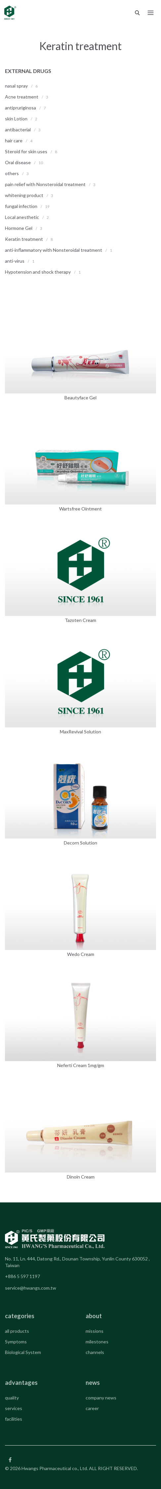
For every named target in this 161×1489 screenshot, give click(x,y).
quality (12, 1397)
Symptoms (16, 1341)
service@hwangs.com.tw (30, 1288)
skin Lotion (16, 118)
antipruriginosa (20, 107)
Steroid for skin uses (26, 151)
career (92, 1408)
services (13, 1408)
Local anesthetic (22, 217)
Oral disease (18, 162)
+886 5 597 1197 (22, 1276)
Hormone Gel (18, 228)
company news (101, 1397)
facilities (13, 1419)
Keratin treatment (24, 239)
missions (94, 1331)
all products (17, 1331)
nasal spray (16, 86)
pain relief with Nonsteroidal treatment (46, 184)
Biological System (23, 1352)
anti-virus (14, 261)
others (12, 173)
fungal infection (21, 206)
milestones (97, 1341)
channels (95, 1352)
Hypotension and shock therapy (38, 272)
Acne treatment (21, 97)
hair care (13, 140)
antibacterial (18, 129)
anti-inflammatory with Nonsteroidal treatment (54, 250)
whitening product (24, 195)
